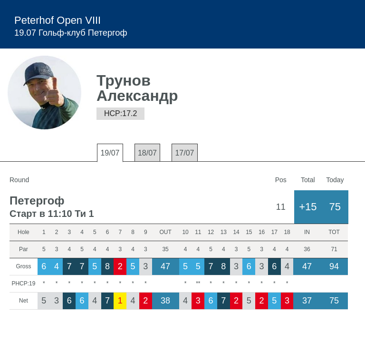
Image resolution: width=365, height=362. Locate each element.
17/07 (184, 153)
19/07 (109, 153)
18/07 (147, 153)
